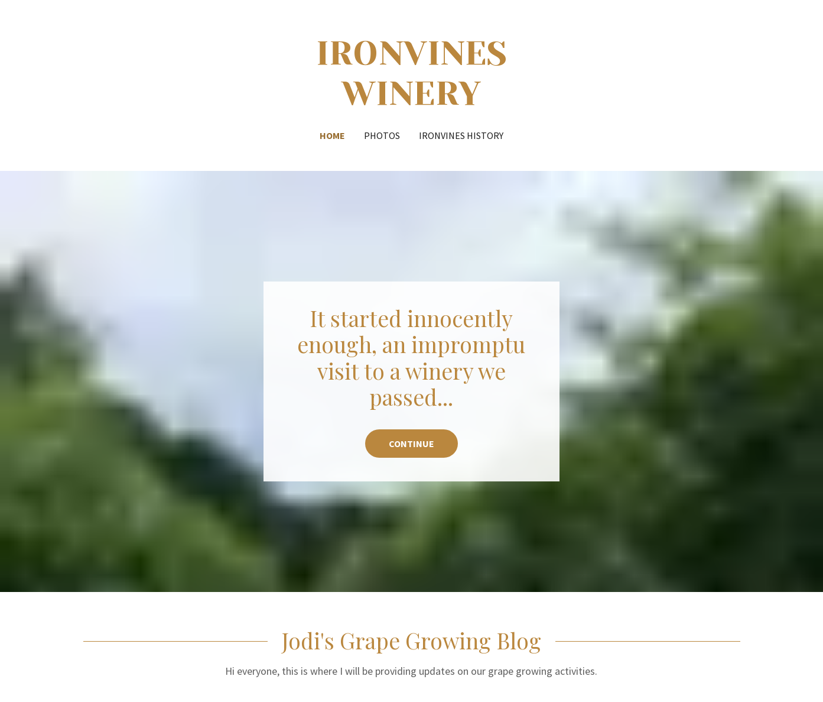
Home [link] (332, 135)
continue (411, 443)
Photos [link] (382, 135)
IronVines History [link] (461, 135)
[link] (411, 101)
